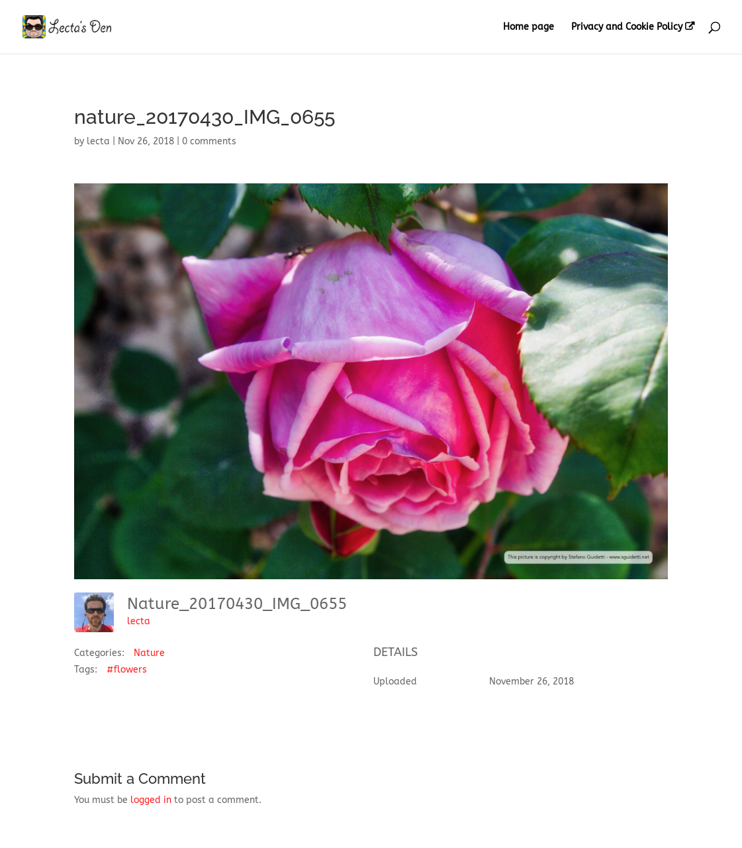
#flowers (127, 669)
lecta (98, 141)
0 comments (209, 141)
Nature (149, 653)
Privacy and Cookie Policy (626, 27)
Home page (528, 27)
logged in (150, 800)
